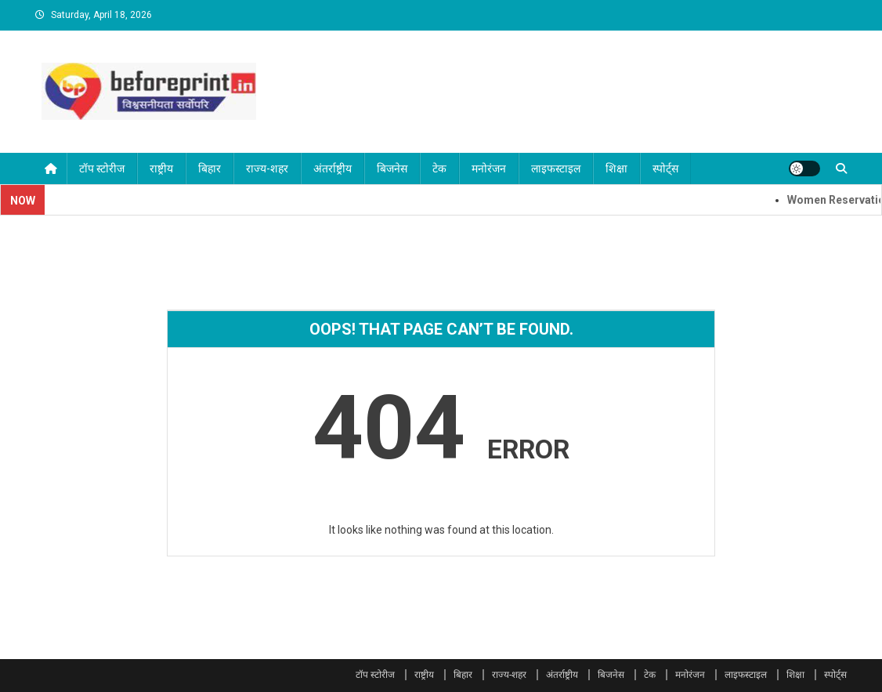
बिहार (209, 168)
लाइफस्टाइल (555, 168)
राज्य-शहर (267, 168)
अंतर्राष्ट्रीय (332, 168)
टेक (439, 168)
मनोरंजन (489, 168)
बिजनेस (392, 168)
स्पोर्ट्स (665, 168)
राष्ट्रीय (161, 168)
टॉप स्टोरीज (102, 168)
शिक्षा (616, 168)
